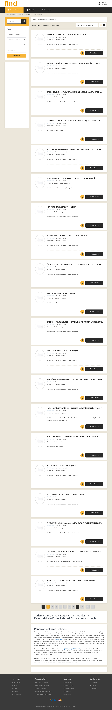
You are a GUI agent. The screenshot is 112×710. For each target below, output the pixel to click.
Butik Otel (67, 418)
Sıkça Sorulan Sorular (41, 682)
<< (43, 607)
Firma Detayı (94, 53)
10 (82, 607)
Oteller (49, 420)
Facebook (93, 682)
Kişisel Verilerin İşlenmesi (43, 691)
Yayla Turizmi (63, 420)
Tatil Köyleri (75, 44)
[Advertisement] (17, 95)
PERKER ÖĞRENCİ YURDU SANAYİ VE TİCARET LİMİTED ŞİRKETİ (71, 178)
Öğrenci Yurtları (60, 188)
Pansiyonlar (67, 44)
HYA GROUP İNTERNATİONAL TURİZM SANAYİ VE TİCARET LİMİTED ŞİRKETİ (75, 408)
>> (92, 607)
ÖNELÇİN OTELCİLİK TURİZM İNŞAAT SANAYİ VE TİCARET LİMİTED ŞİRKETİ (75, 322)
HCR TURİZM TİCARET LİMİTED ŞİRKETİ (62, 207)
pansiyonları (58, 639)
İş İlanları (31, 10)
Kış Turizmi (96, 418)
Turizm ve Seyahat (60, 39)
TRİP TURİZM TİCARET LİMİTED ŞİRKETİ (62, 465)
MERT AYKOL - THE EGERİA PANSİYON (61, 293)
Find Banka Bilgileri (69, 688)
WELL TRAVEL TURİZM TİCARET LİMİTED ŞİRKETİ (66, 494)
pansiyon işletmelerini (72, 649)
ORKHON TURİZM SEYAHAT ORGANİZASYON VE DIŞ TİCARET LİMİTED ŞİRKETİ (76, 92)
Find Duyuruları (68, 685)
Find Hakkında (67, 682)
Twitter (93, 685)
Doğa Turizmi (75, 418)
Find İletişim (67, 691)
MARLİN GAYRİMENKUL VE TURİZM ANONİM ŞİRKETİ (67, 35)
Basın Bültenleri (16, 694)
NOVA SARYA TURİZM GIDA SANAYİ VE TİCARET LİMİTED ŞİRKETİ (71, 580)
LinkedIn (93, 688)
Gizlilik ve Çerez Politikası (43, 694)
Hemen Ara (16, 55)
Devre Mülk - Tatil (69, 533)
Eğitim (56, 183)
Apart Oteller (60, 44)
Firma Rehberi (14, 10)
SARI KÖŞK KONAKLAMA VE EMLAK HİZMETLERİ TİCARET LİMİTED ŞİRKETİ (74, 379)
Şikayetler (46, 10)
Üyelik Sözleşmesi (40, 688)
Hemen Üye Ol (67, 694)
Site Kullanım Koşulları (42, 685)
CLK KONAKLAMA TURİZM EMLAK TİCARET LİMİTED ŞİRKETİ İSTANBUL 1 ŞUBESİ (77, 121)
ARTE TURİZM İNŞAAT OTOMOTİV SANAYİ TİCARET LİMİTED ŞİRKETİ (72, 437)
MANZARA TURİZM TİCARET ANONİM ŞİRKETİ (64, 351)
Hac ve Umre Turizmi (86, 418)
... (77, 607)
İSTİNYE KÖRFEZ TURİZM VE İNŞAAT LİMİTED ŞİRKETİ (67, 236)
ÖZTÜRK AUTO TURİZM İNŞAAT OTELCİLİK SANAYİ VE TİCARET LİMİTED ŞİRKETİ (77, 264)
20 (87, 607)
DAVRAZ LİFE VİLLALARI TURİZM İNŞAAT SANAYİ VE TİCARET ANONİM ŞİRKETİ (76, 552)
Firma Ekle (15, 685)
